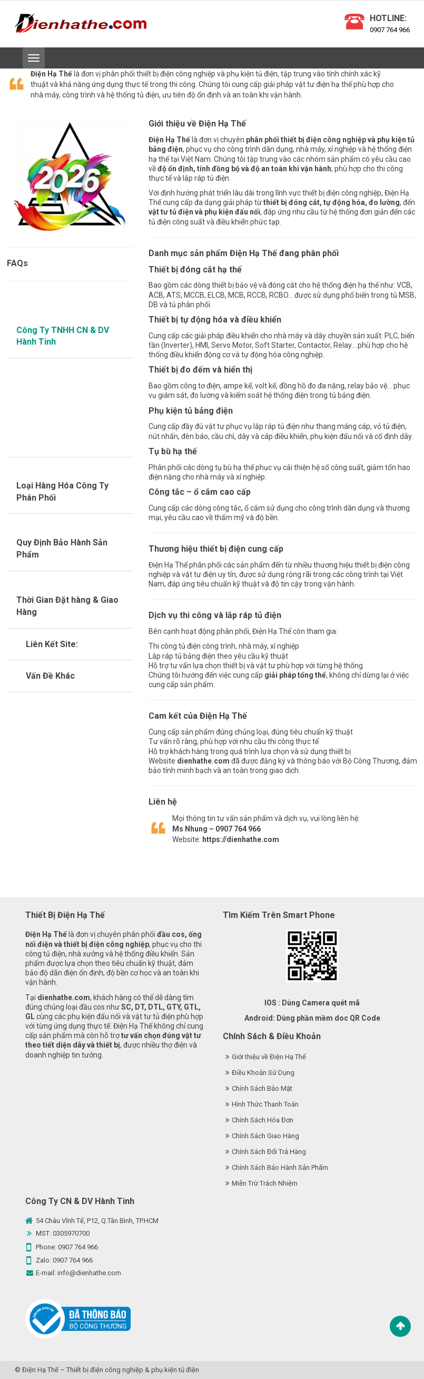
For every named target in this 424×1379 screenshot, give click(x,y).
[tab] (70, 337)
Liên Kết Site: (52, 644)
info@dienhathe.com (89, 1273)
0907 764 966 (390, 30)
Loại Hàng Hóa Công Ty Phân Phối (62, 492)
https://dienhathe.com (240, 839)
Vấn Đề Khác (50, 676)
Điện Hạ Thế (40, 1370)
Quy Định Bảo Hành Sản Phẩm (61, 548)
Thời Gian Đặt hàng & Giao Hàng (67, 606)
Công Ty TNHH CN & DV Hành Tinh (62, 336)
